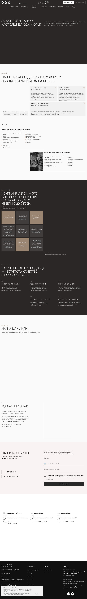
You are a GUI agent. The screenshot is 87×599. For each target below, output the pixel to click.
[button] (68, 2)
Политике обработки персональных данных (13, 594)
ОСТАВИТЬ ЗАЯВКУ (64, 484)
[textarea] (64, 470)
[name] (64, 458)
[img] (3, 2)
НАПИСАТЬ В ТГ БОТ (23, 3)
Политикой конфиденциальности (60, 476)
